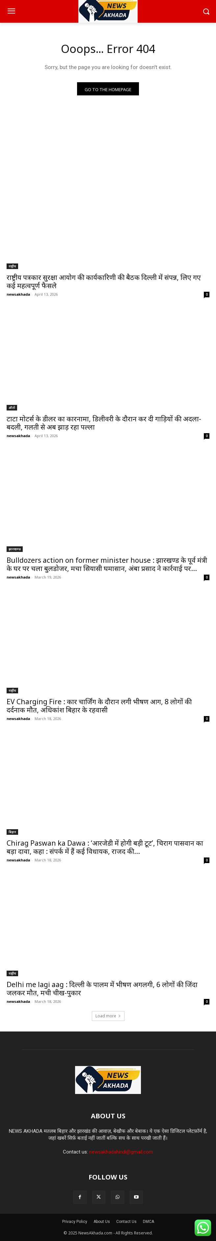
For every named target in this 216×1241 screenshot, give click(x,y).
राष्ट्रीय (12, 266)
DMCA (148, 1221)
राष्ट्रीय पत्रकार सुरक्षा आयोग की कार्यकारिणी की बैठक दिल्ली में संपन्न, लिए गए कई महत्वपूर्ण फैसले (104, 281)
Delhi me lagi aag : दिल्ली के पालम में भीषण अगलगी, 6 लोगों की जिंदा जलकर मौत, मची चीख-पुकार (102, 988)
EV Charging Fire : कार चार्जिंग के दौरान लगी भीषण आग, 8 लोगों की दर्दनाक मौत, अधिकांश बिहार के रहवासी (99, 705)
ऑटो (12, 407)
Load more (108, 1016)
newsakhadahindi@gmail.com (121, 1152)
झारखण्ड (15, 549)
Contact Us (126, 1221)
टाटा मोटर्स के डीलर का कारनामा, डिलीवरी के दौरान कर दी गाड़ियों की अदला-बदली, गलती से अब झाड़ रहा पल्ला (104, 423)
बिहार (12, 832)
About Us (102, 1221)
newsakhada (18, 294)
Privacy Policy (74, 1221)
